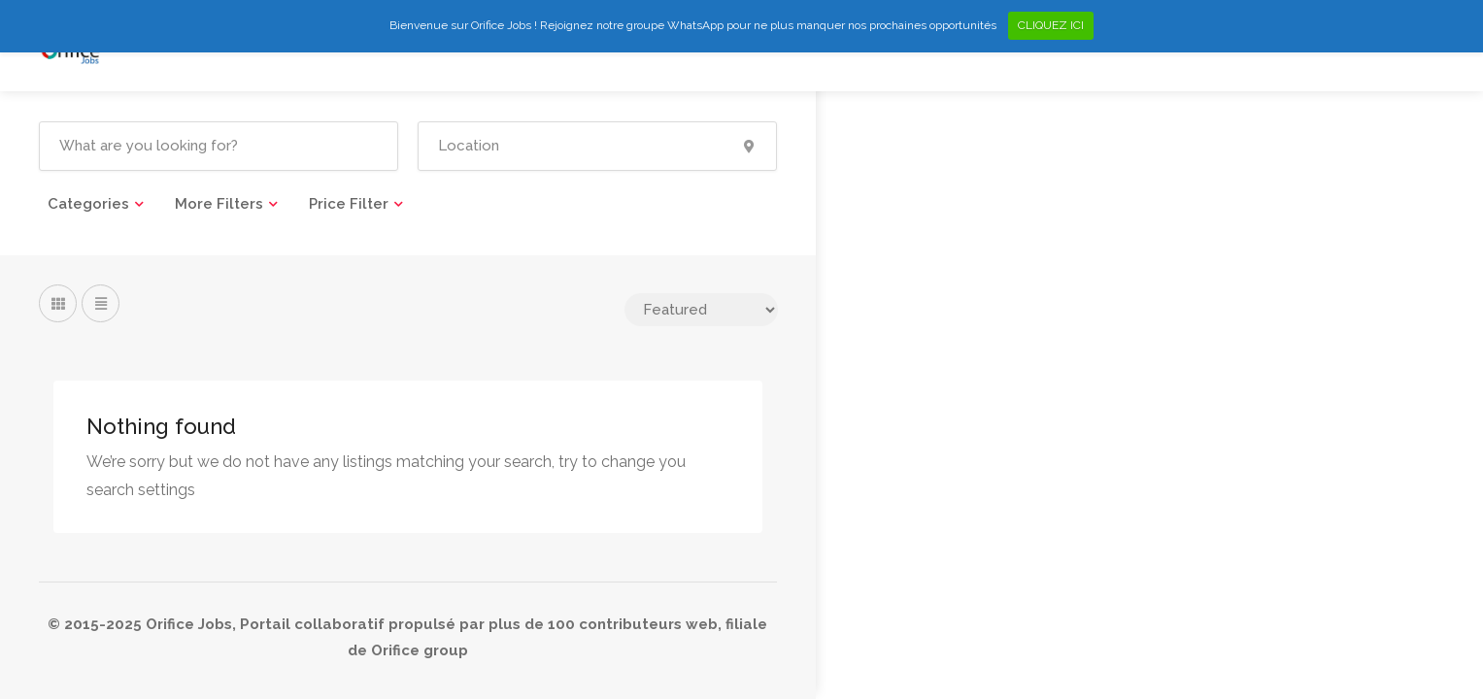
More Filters (219, 204)
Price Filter (348, 204)
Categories (88, 204)
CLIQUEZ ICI (1051, 25)
